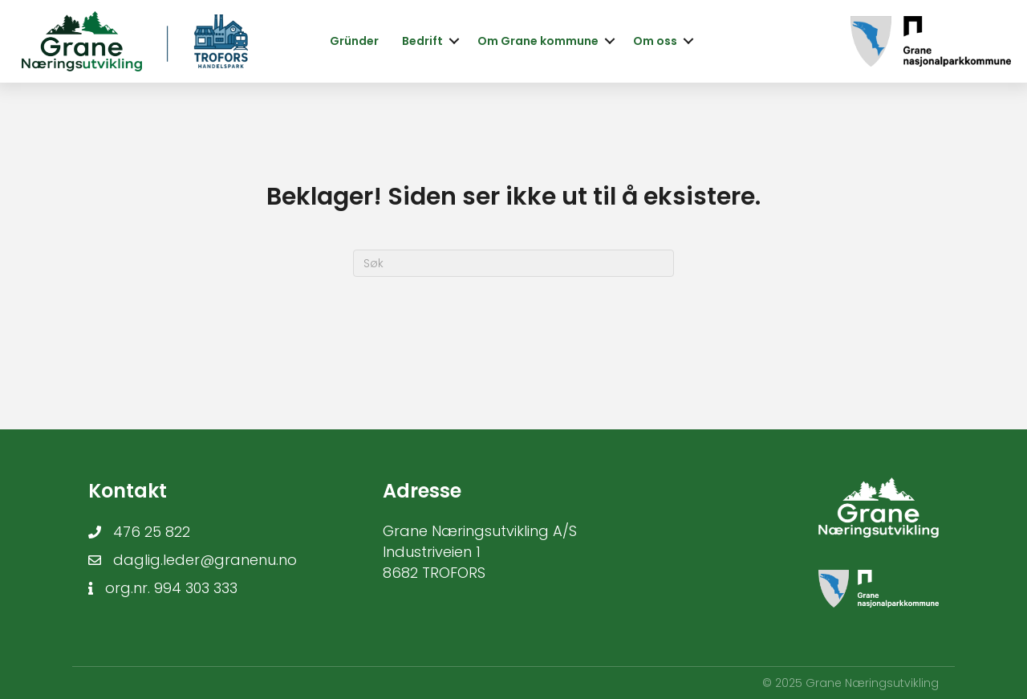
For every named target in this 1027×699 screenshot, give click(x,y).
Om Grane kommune (538, 41)
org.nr (126, 588)
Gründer (354, 41)
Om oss (655, 41)
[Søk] (513, 263)
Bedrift (422, 41)
